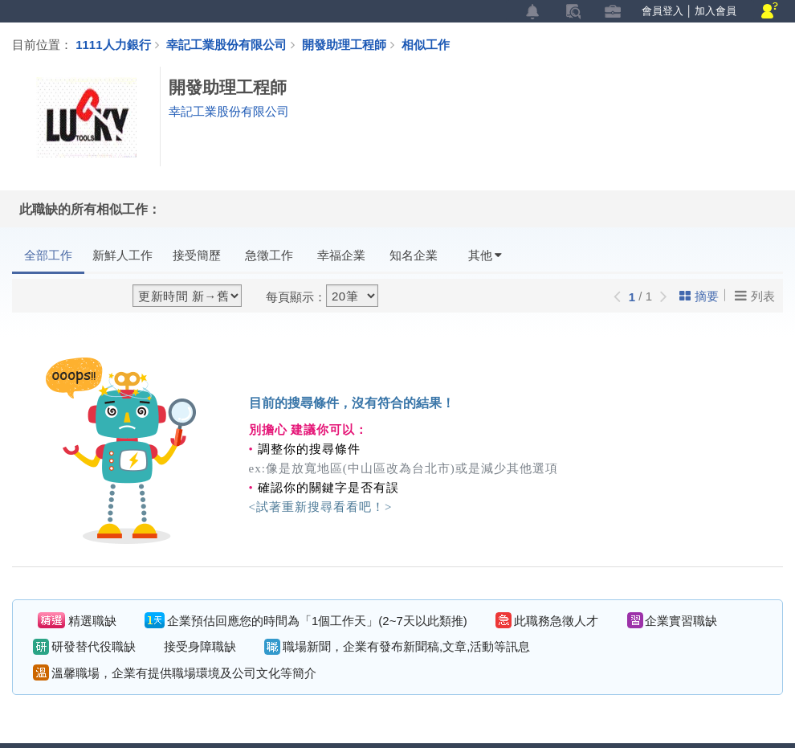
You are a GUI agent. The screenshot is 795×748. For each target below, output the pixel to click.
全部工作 (48, 255)
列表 (755, 295)
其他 (485, 255)
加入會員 (715, 11)
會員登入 (662, 11)
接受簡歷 (197, 255)
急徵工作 (269, 255)
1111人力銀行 (112, 44)
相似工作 (426, 44)
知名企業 (413, 255)
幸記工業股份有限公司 (226, 44)
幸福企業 (341, 255)
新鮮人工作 (122, 255)
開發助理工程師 (352, 44)
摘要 (699, 296)
